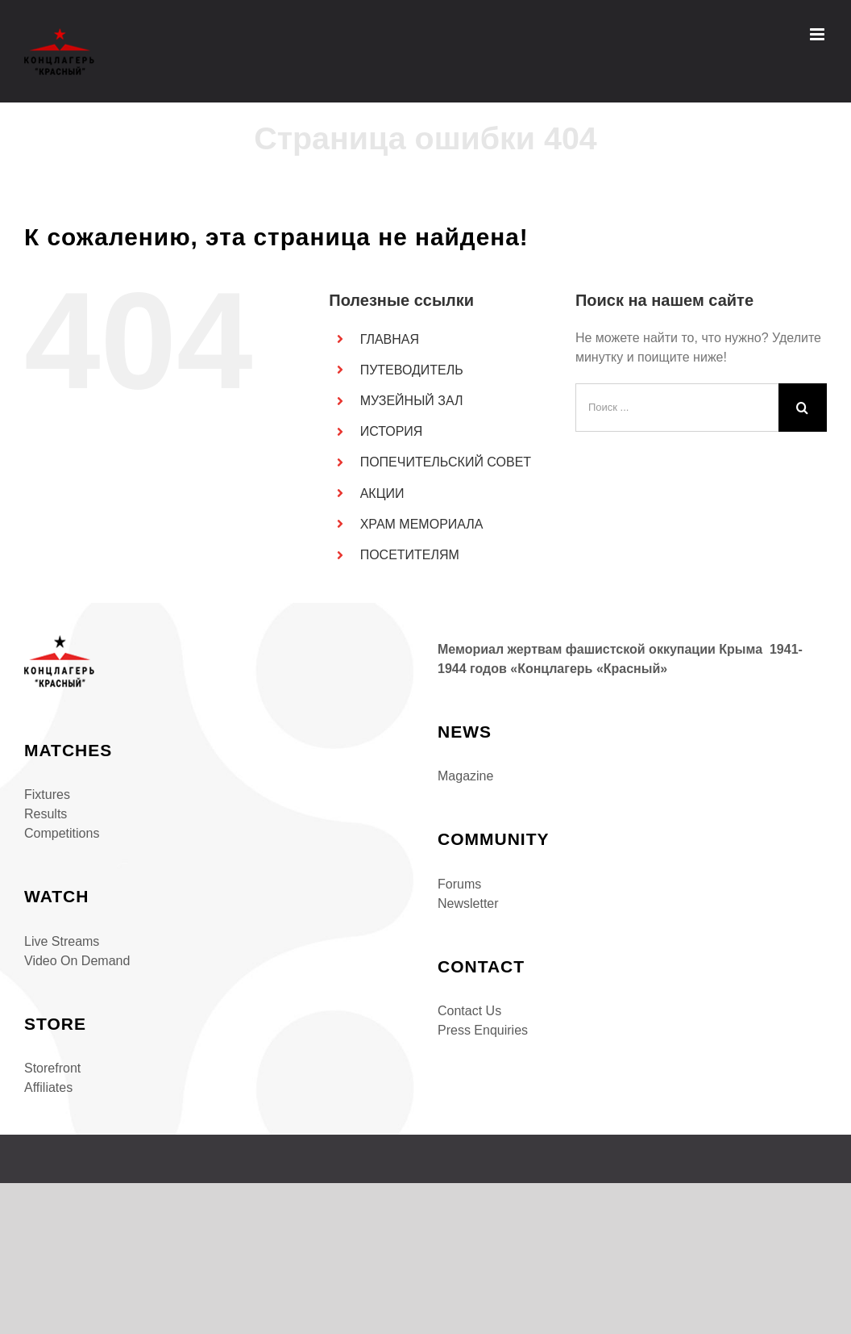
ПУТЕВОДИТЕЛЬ (411, 370)
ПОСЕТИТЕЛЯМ (409, 555)
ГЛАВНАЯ (389, 339)
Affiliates (48, 1087)
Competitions (61, 833)
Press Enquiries (483, 1030)
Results (45, 814)
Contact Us (469, 1011)
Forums (459, 884)
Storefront (52, 1068)
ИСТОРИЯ (391, 431)
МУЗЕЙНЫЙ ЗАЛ (411, 401)
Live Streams (61, 941)
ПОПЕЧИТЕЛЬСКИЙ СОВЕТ (445, 462)
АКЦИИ (382, 493)
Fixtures (47, 794)
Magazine (465, 776)
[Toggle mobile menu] (818, 34)
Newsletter (468, 903)
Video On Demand (77, 961)
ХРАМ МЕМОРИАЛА (422, 524)
